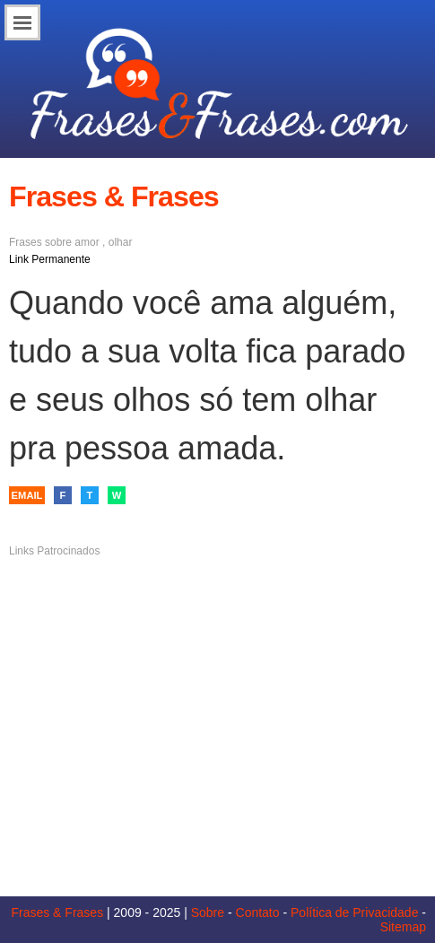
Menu (22, 22)
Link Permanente (50, 259)
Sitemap (403, 927)
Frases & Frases (57, 912)
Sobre (207, 912)
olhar (121, 242)
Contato (258, 912)
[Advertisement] (218, 705)
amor (86, 242)
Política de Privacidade (354, 912)
